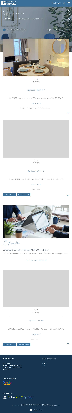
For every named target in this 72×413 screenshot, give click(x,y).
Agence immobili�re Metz (11, 19)
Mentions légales (32, 405)
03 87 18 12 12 (6, 363)
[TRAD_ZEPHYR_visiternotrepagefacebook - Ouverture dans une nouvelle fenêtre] (44, 363)
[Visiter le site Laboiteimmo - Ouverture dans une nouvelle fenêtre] (36, 409)
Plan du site (24, 405)
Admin (39, 405)
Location (24, 19)
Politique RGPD (51, 405)
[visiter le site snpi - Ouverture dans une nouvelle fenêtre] (5, 397)
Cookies (58, 405)
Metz (30, 19)
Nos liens (44, 405)
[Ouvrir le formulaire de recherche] (58, 3)
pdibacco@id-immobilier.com (12, 365)
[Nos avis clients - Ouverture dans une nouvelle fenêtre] (7, 383)
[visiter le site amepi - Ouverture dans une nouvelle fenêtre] (29, 397)
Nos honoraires (15, 405)
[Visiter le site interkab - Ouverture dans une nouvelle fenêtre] (16, 397)
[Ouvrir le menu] (69, 3)
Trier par (48, 30)
